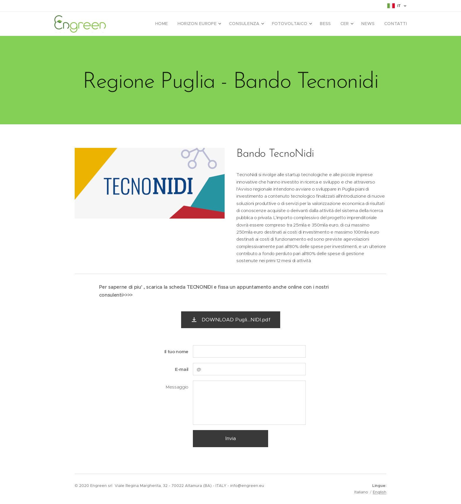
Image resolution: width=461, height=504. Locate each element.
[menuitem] (179, 23)
